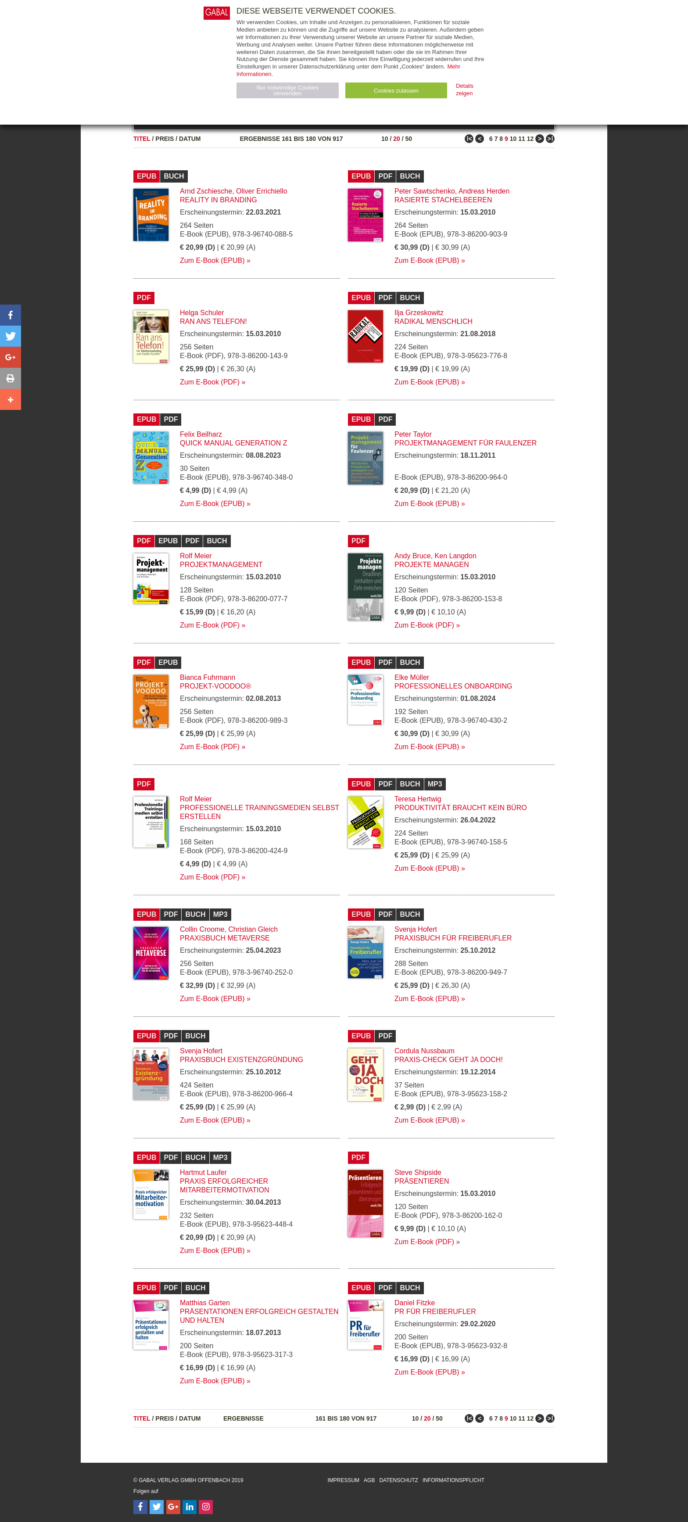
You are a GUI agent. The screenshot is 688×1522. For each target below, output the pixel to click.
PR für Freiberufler (435, 1311)
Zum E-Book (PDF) (210, 382)
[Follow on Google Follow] (173, 1507)
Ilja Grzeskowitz (419, 312)
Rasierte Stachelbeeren (443, 200)
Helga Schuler (202, 312)
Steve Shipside (417, 1172)
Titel (141, 138)
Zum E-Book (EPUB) (212, 260)
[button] (10, 315)
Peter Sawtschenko (424, 191)
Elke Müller (411, 677)
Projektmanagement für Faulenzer (465, 443)
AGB (369, 1480)
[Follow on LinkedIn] (190, 1507)
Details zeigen (464, 90)
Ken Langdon (456, 556)
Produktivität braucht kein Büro (460, 807)
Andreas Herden (484, 191)
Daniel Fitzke (414, 1303)
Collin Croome (202, 929)
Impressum (343, 1480)
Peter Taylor (413, 434)
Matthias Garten (205, 1303)
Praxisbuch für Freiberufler (453, 938)
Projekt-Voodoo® (215, 686)
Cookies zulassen (396, 90)
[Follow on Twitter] (157, 1507)
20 (396, 138)
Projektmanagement (221, 564)
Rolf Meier (196, 556)
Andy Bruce (412, 556)
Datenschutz (398, 1480)
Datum (190, 138)
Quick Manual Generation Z (233, 443)
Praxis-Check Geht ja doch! (448, 1059)
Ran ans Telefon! (213, 321)
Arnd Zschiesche (206, 191)
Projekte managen (431, 564)
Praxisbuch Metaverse (225, 938)
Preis (164, 138)
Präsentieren (421, 1181)
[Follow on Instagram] (206, 1507)
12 (530, 138)
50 (408, 138)
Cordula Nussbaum (424, 1051)
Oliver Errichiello (261, 191)
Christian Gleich (253, 929)
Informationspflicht (453, 1480)
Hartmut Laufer (203, 1172)
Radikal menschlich (433, 321)
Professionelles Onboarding (453, 686)
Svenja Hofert (415, 929)
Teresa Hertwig (417, 799)
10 (384, 138)
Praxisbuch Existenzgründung (241, 1059)
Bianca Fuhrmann (207, 677)
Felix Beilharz (201, 434)
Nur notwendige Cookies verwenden (287, 90)
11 (521, 138)
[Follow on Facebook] (140, 1507)
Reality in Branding (218, 200)
